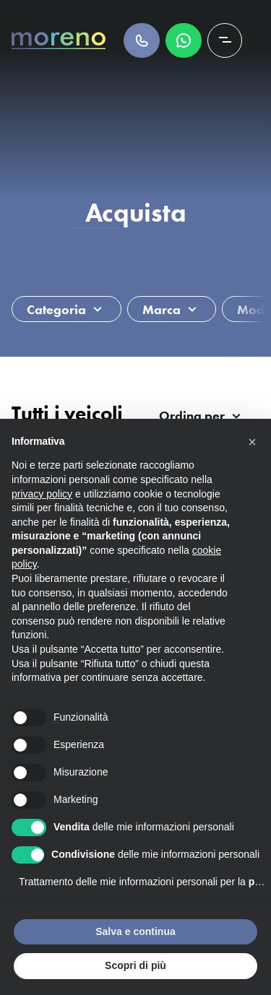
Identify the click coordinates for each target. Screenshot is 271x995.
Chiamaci (142, 40)
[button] (252, 441)
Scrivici (183, 40)
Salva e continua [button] (135, 931)
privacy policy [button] (42, 494)
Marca (161, 309)
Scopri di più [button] (135, 965)
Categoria (56, 309)
